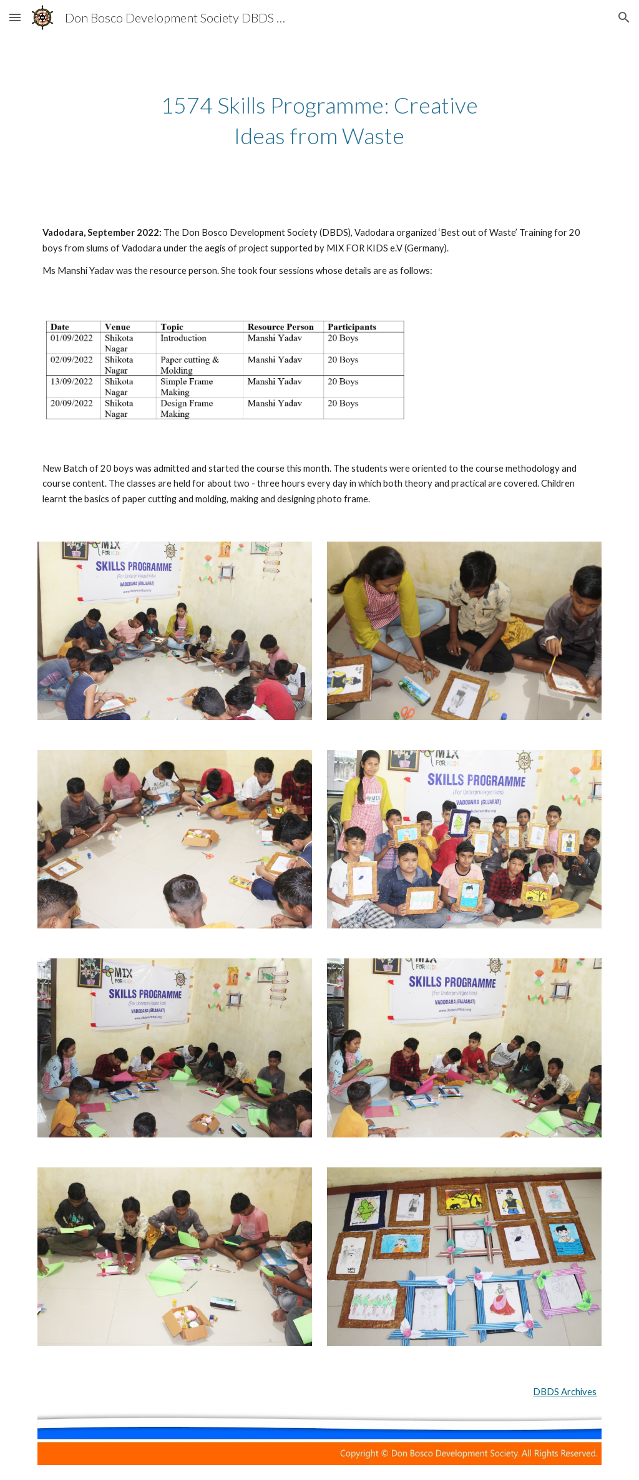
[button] (15, 17)
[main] (319, 120)
